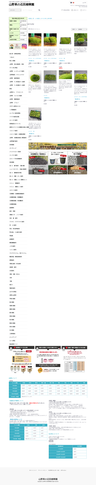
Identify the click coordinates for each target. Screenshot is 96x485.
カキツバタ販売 (13, 190)
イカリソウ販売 (13, 130)
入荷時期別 (12, 333)
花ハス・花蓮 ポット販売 (16, 176)
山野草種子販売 (13, 141)
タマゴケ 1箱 (62, 58)
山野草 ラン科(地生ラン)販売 (17, 81)
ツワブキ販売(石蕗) (14, 116)
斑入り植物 (12, 60)
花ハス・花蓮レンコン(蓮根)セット (18, 179)
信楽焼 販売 (13, 267)
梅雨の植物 (12, 309)
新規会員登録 (65, 10)
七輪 (11, 281)
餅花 (11, 88)
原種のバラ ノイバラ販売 (16, 214)
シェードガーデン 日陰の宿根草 (18, 169)
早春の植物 (12, 298)
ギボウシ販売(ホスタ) (15, 106)
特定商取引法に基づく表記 (53, 470)
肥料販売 (12, 260)
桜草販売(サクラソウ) (15, 123)
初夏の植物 (12, 305)
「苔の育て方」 (31, 60)
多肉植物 (12, 144)
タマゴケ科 (43, 18)
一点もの (12, 57)
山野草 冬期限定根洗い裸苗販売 (18, 137)
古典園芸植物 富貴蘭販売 (16, 197)
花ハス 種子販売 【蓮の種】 (17, 165)
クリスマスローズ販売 (15, 151)
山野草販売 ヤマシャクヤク (17, 74)
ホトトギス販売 (13, 120)
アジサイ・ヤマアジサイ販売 (17, 221)
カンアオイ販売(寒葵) (15, 113)
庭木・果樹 (12, 211)
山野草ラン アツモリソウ (16, 92)
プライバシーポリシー (42, 470)
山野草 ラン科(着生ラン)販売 (17, 85)
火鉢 (11, 277)
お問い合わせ (63, 470)
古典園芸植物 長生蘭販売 (16, 200)
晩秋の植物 (12, 323)
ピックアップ (13, 337)
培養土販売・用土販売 (15, 263)
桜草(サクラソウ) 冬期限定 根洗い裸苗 (18, 127)
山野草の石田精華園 (21, 4)
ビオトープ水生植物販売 (16, 158)
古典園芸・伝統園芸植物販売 (17, 193)
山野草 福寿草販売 (15, 78)
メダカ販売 (12, 246)
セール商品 (12, 340)
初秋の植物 (12, 316)
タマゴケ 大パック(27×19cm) (34, 58)
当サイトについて (33, 470)
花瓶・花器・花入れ (15, 274)
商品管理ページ (13, 344)
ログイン (83, 10)
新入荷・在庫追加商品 (15, 53)
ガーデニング (13, 148)
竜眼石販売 (12, 288)
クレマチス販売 (13, 155)
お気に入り (74, 10)
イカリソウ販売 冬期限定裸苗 (17, 134)
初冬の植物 (12, 326)
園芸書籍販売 (13, 242)
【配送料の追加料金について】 (16, 419)
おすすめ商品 (13, 291)
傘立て (11, 284)
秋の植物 (12, 319)
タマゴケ (49, 18)
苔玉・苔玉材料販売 (15, 228)
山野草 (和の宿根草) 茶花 (17, 64)
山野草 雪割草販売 (15, 99)
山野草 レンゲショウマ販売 (17, 71)
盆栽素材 (12, 207)
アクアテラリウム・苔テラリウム (18, 253)
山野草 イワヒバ (14, 102)
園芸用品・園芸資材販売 (16, 256)
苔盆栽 (11, 235)
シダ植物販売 (13, 109)
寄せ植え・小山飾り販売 (16, 232)
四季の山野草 (13, 295)
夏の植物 (12, 312)
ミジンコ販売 (13, 249)
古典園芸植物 (13, 204)
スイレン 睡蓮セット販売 (16, 186)
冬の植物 (12, 330)
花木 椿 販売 (13, 218)
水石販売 (12, 270)
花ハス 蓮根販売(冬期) (16, 172)
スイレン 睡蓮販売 (15, 183)
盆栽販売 (12, 239)
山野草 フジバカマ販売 (16, 95)
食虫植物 (12, 162)
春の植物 (12, 302)
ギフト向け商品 (13, 67)
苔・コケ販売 (13, 225)
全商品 (30, 18)
